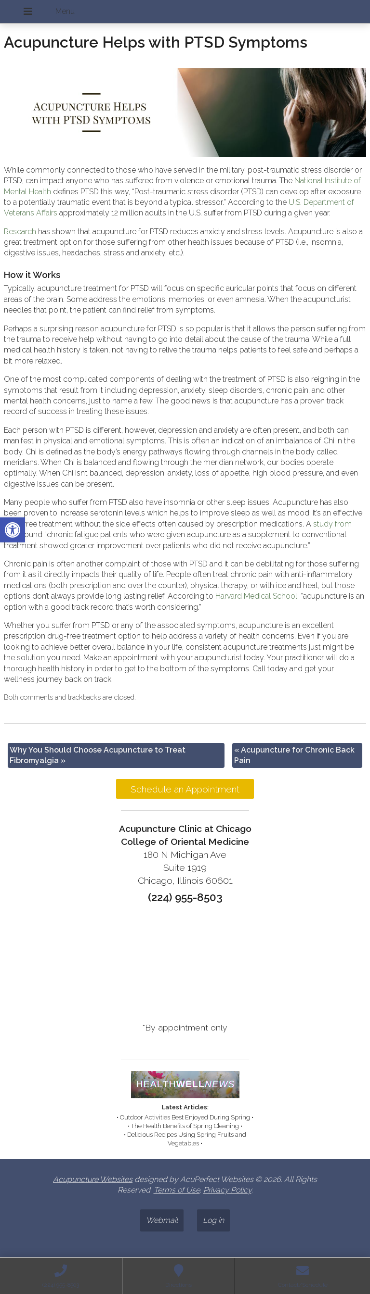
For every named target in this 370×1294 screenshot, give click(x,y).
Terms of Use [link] (177, 1189)
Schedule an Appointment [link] (185, 789)
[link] (12, 529)
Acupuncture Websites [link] (92, 1179)
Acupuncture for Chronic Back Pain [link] (294, 755)
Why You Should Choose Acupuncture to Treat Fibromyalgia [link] (97, 755)
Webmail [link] (162, 1220)
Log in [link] (213, 1220)
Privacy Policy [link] (227, 1189)
